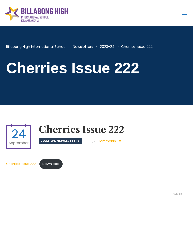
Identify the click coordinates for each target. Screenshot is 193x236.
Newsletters (68, 141)
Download (50, 164)
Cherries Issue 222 (21, 164)
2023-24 (48, 141)
